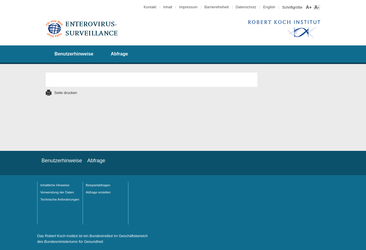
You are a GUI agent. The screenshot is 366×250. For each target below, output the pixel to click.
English (269, 7)
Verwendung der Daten (57, 192)
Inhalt (167, 7)
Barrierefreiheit (216, 7)
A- (316, 7)
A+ (308, 7)
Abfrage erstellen (98, 192)
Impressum (188, 7)
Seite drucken (65, 93)
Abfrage (119, 53)
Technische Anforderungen (59, 199)
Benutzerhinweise (73, 53)
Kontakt (150, 7)
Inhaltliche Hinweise (54, 185)
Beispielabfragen (98, 185)
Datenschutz (246, 7)
